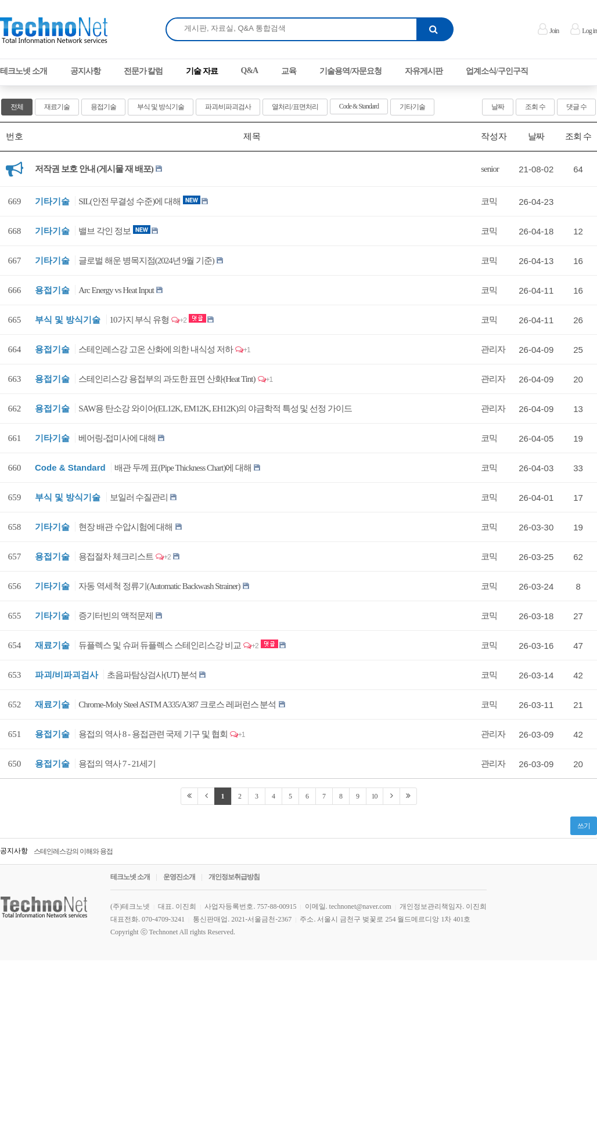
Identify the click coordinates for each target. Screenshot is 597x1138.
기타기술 (412, 107)
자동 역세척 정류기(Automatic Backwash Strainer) (159, 586)
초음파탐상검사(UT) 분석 (152, 675)
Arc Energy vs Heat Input (116, 290)
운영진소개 (179, 877)
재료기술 (57, 107)
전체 (16, 107)
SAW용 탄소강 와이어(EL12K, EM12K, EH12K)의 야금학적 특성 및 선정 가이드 (215, 408)
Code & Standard (359, 106)
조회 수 (535, 107)
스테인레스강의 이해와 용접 (73, 851)
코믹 (489, 201)
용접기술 (103, 107)
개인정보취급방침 (234, 877)
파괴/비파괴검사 (228, 107)
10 (374, 796)
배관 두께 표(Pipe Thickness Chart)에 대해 (182, 467)
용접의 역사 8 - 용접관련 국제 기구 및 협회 (153, 734)
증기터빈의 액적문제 (115, 615)
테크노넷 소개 (130, 877)
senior (490, 169)
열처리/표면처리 (295, 107)
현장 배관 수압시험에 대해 (125, 527)
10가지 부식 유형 (140, 319)
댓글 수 (576, 107)
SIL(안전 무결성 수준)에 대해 (129, 201)
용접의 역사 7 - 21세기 (117, 763)
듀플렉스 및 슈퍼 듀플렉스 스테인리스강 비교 (159, 645)
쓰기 (583, 826)
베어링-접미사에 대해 (117, 438)
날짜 (497, 107)
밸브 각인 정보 (104, 231)
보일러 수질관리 (139, 497)
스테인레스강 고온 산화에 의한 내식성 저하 (155, 349)
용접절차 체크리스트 (115, 556)
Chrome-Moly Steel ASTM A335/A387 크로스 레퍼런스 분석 (177, 704)
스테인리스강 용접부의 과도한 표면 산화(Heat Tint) (166, 379)
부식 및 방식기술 (160, 107)
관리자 (493, 349)
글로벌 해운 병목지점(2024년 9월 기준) (146, 260)
